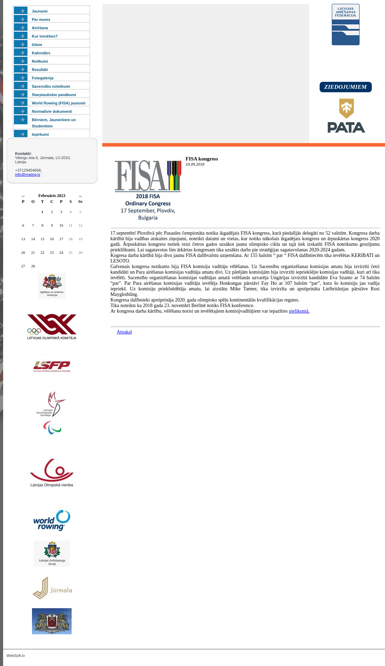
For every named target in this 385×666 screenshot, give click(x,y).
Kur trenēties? (45, 36)
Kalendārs (41, 53)
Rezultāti (40, 70)
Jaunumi (40, 11)
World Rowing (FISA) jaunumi (59, 103)
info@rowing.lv (27, 174)
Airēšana (40, 28)
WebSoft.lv (16, 655)
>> (80, 196)
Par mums (41, 19)
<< (23, 196)
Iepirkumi (40, 134)
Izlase (37, 44)
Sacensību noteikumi (51, 86)
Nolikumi (40, 61)
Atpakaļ (124, 332)
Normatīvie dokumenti (52, 111)
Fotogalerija (43, 78)
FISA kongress (202, 159)
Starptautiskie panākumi (54, 95)
